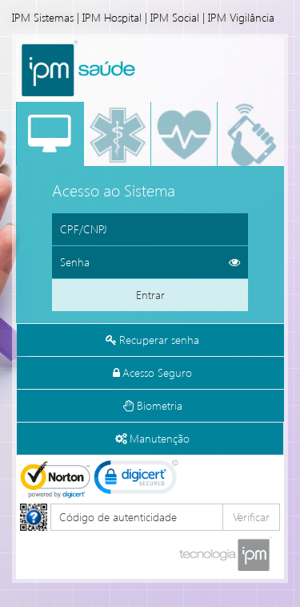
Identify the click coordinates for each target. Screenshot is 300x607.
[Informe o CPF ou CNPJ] (150, 229)
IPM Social (174, 17)
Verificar (251, 516)
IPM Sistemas (43, 17)
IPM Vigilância (241, 17)
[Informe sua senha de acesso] (150, 262)
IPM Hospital (112, 17)
